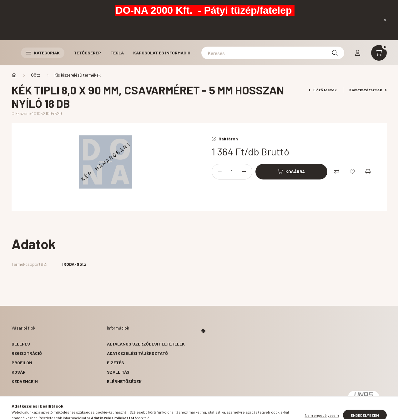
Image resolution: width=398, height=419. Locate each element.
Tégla (117, 52)
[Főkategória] (14, 75)
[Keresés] (272, 53)
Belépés (21, 343)
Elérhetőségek (124, 381)
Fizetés (115, 362)
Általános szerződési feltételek (146, 343)
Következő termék (368, 90)
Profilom (22, 362)
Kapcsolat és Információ (161, 52)
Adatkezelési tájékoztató (137, 353)
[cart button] (379, 53)
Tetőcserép (87, 52)
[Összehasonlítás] (336, 171)
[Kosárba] (291, 171)
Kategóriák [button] (43, 52)
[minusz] (219, 171)
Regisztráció (27, 353)
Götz (35, 75)
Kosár (19, 372)
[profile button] (357, 53)
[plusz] (244, 171)
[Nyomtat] (368, 171)
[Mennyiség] (232, 171)
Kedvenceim (25, 381)
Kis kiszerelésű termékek (77, 75)
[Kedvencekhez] (352, 171)
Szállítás (118, 372)
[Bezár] (385, 20)
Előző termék (323, 90)
